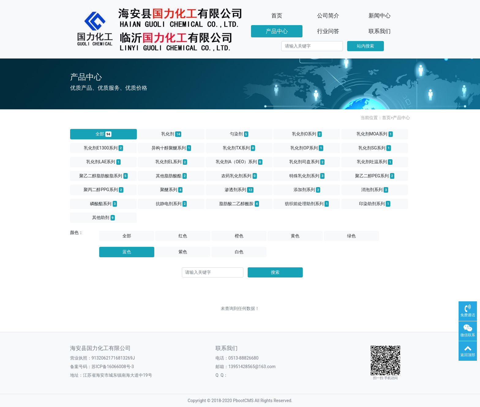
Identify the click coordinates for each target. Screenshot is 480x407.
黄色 (295, 235)
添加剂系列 (307, 190)
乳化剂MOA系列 (375, 134)
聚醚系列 (171, 190)
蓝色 (126, 251)
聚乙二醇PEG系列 (374, 176)
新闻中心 (380, 15)
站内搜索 (365, 45)
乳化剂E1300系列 (103, 148)
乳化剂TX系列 (239, 148)
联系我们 (380, 31)
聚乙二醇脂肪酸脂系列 (103, 176)
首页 (276, 15)
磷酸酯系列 (103, 203)
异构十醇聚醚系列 (171, 148)
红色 (182, 235)
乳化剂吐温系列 (374, 162)
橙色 (239, 235)
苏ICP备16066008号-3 (113, 366)
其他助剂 (103, 217)
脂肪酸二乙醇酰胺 (239, 203)
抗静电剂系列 (171, 203)
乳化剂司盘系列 (307, 162)
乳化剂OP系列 (307, 148)
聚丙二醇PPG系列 (103, 190)
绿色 (351, 235)
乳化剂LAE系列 (103, 162)
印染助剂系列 (374, 203)
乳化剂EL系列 (171, 162)
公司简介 (328, 15)
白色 (239, 251)
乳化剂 (171, 134)
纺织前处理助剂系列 (307, 203)
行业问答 (328, 31)
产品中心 (277, 31)
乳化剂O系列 (307, 134)
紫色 (182, 251)
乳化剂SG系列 (374, 148)
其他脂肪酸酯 (171, 176)
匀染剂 (239, 134)
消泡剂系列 (374, 190)
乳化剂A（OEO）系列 (239, 162)
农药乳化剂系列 (239, 176)
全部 (103, 134)
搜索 (275, 272)
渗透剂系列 (239, 190)
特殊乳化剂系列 (307, 176)
